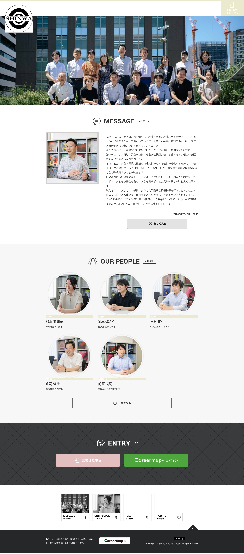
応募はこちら (88, 461)
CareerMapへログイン (156, 461)
